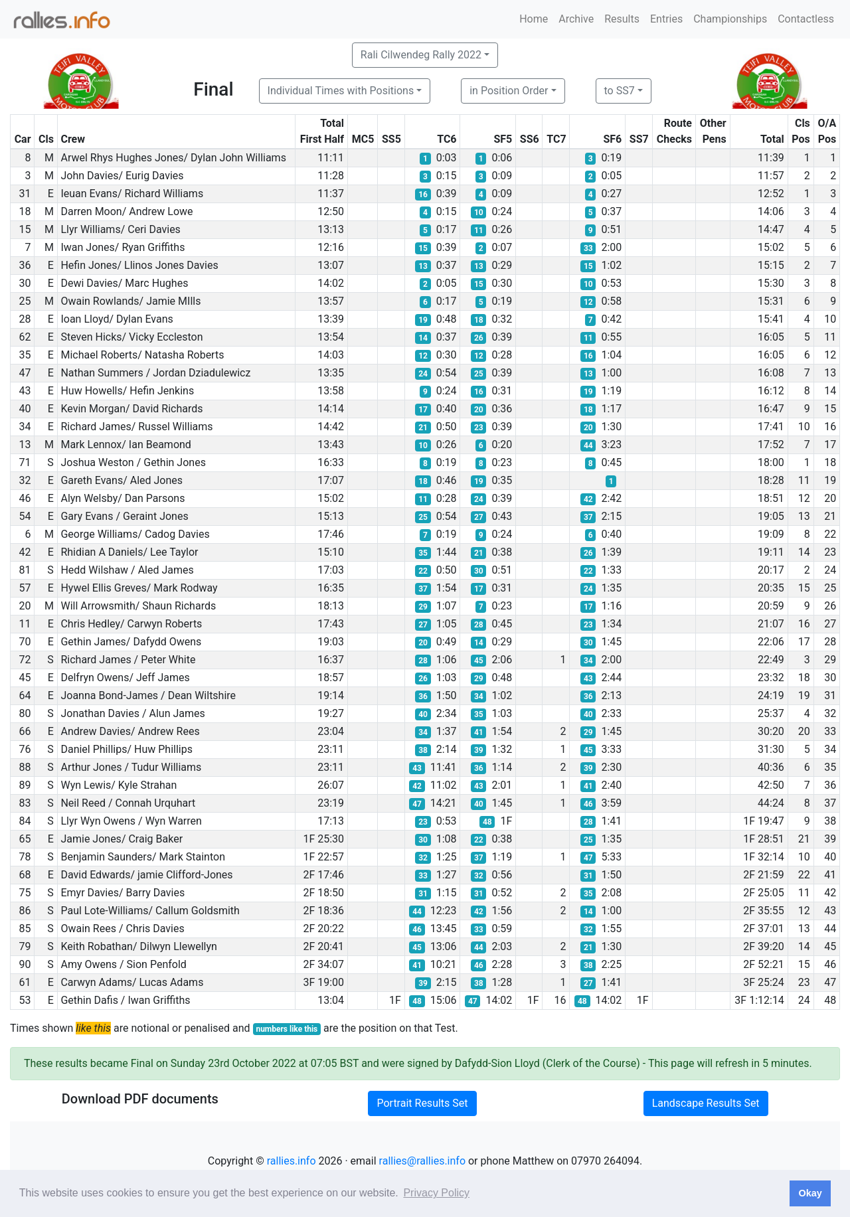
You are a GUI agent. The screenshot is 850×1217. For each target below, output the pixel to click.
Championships (730, 19)
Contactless (806, 19)
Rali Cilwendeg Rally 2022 (421, 54)
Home (533, 19)
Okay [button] (809, 1193)
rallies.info (291, 1161)
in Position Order (508, 90)
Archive (576, 19)
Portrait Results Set (422, 1103)
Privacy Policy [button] (436, 1192)
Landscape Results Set (706, 1103)
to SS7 (619, 90)
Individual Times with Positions (341, 90)
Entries (666, 19)
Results (621, 19)
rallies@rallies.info (422, 1161)
